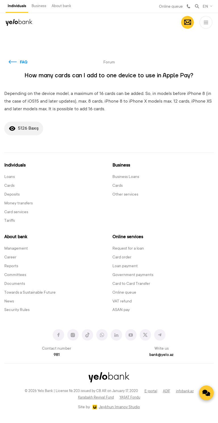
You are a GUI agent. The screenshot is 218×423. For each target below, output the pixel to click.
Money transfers (18, 203)
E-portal (150, 391)
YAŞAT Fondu (130, 398)
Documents (14, 284)
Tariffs (9, 221)
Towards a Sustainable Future (30, 293)
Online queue (171, 7)
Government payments (132, 275)
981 (188, 6)
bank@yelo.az (161, 355)
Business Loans (125, 177)
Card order (121, 257)
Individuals (17, 6)
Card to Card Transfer (131, 284)
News (9, 301)
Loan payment (125, 266)
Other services (125, 194)
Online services (127, 237)
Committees (15, 275)
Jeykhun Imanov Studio (119, 407)
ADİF (166, 391)
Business (39, 6)
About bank (61, 6)
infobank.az (185, 391)
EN (205, 7)
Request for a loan (128, 248)
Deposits (12, 194)
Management (16, 248)
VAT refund (122, 301)
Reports (11, 266)
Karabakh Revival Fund (96, 398)
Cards (9, 186)
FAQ (24, 62)
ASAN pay (121, 310)
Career (10, 257)
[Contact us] (206, 392)
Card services (16, 212)
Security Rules (17, 310)
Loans (9, 177)
